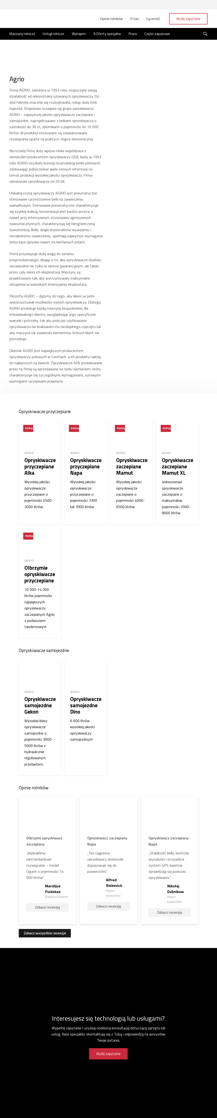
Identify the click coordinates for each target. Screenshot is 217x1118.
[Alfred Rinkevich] (108, 858)
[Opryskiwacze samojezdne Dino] (86, 715)
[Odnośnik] (26, 19)
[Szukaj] (205, 34)
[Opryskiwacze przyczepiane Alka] (40, 472)
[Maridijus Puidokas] (47, 858)
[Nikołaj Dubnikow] (169, 858)
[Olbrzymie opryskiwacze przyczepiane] (40, 582)
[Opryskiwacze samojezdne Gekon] (40, 715)
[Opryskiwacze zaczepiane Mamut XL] (177, 472)
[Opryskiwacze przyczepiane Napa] (86, 472)
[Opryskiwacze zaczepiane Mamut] (131, 472)
